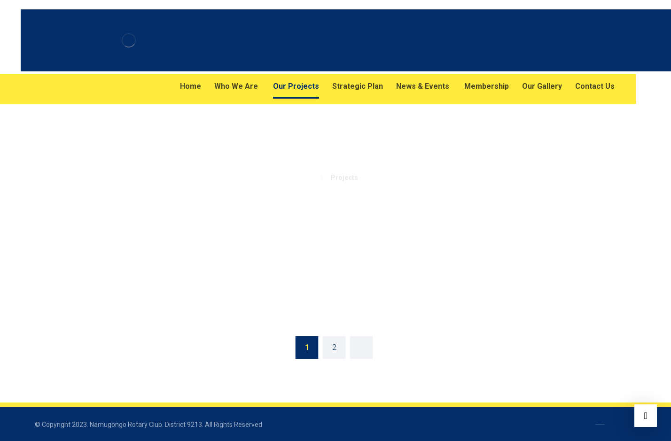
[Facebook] (44, 86)
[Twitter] (81, 86)
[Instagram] (63, 86)
